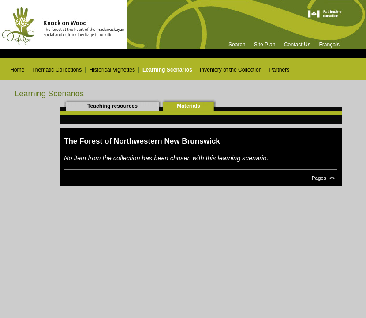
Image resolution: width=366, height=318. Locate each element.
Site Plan (265, 45)
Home (17, 70)
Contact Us (297, 45)
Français (329, 45)
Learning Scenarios (167, 70)
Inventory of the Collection (231, 70)
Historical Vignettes (112, 70)
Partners (279, 70)
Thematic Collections (57, 70)
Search (237, 45)
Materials (188, 106)
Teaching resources (112, 106)
